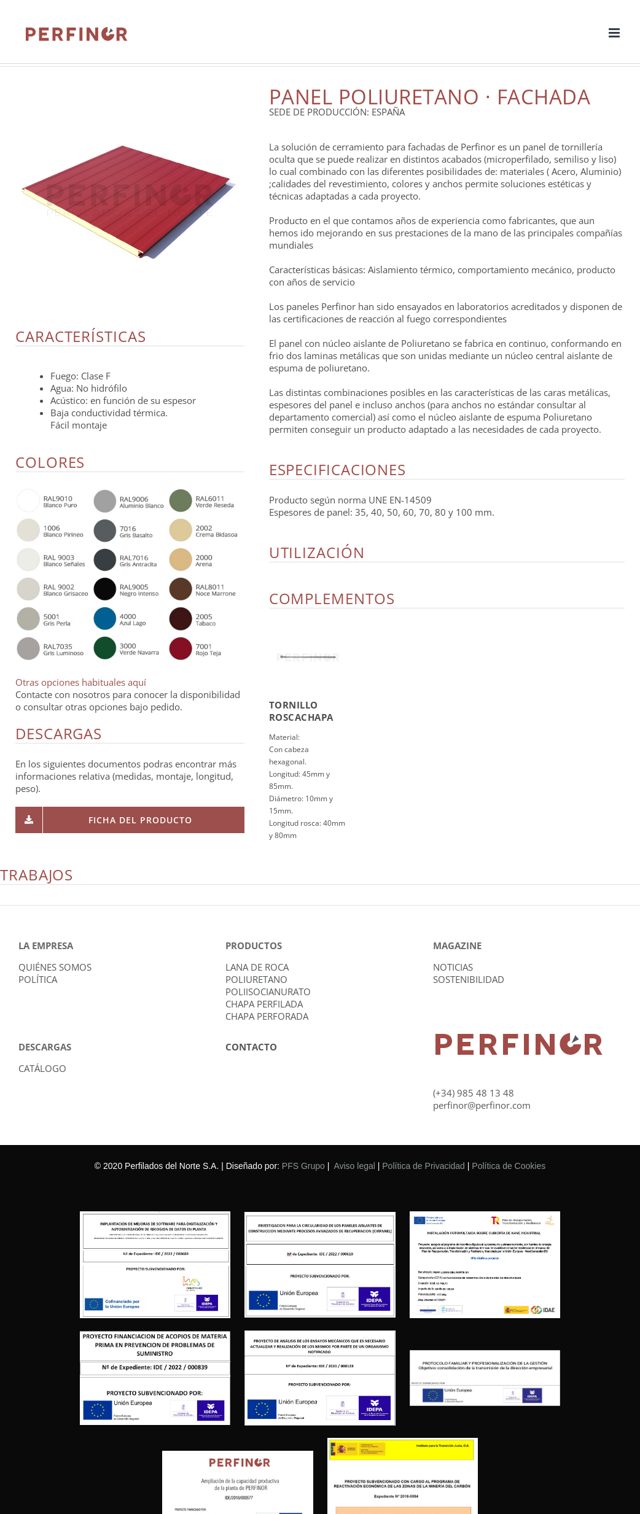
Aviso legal (354, 1166)
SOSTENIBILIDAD (468, 979)
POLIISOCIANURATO (268, 991)
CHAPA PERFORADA (266, 1016)
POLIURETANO (256, 979)
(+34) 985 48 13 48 (473, 1093)
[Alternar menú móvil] (615, 32)
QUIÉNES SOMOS (55, 967)
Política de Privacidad (423, 1166)
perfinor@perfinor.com (482, 1105)
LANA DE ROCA (257, 967)
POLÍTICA (37, 979)
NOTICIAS (453, 967)
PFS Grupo (303, 1166)
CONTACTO (251, 1047)
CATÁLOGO (42, 1068)
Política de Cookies (508, 1166)
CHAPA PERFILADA (264, 1004)
